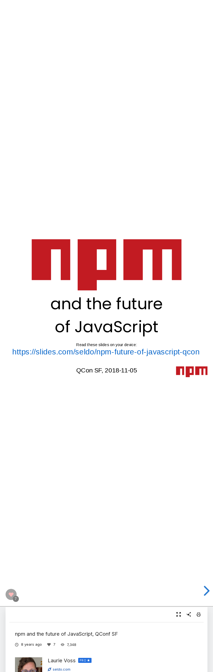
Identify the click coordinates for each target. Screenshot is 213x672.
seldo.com (59, 669)
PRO (83, 660)
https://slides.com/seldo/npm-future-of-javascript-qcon (106, 352)
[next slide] (206, 591)
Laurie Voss (62, 660)
